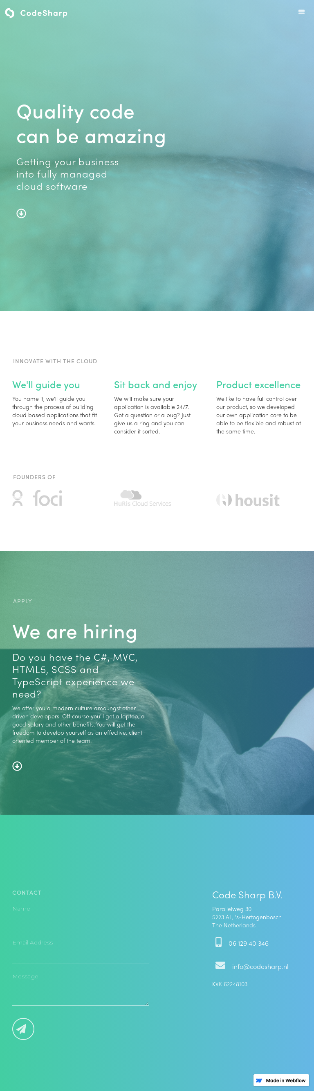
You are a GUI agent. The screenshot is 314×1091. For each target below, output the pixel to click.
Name (21, 908)
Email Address (32, 942)
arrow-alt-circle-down (21, 213)
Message (25, 976)
